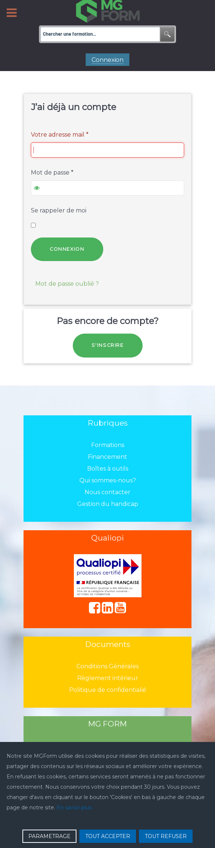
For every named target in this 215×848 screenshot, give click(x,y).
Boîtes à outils (107, 468)
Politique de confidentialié (107, 689)
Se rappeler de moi (58, 210)
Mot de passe (52, 172)
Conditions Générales (107, 666)
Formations (107, 444)
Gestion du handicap (107, 503)
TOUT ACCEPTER (107, 836)
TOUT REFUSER (166, 836)
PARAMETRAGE (49, 836)
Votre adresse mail (60, 134)
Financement (107, 456)
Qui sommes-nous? (107, 480)
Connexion (67, 249)
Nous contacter (107, 492)
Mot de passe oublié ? (67, 283)
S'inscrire (108, 345)
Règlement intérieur (107, 678)
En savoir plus (74, 807)
